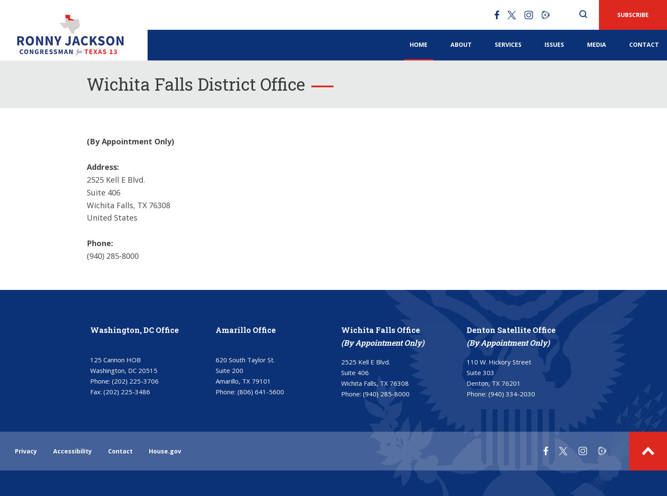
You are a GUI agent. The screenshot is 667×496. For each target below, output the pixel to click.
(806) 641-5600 (260, 391)
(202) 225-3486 (126, 391)
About (461, 44)
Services (508, 44)
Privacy (26, 451)
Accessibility (72, 451)
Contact (644, 44)
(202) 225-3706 (135, 381)
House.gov (165, 451)
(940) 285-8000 (386, 394)
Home (419, 44)
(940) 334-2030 (511, 394)
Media (596, 44)
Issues (554, 44)
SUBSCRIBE (633, 15)
